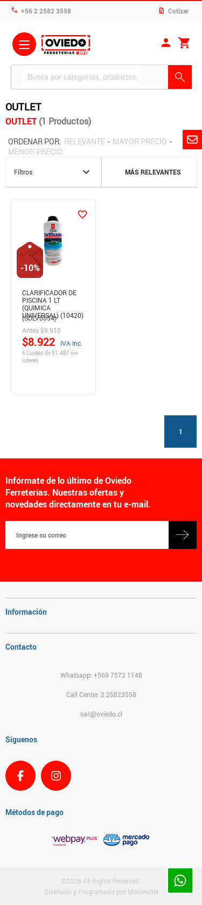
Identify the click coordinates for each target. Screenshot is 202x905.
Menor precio (35, 152)
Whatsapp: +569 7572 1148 (101, 675)
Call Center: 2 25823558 (101, 694)
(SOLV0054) (39, 318)
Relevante (84, 141)
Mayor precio (140, 141)
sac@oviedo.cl (101, 713)
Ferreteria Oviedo (65, 46)
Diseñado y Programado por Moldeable (101, 891)
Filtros (53, 172)
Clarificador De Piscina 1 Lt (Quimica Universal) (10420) (52, 298)
